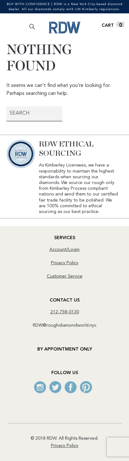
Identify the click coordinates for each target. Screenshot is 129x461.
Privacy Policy (64, 263)
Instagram (40, 387)
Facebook (71, 387)
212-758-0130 (64, 312)
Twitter (55, 387)
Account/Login (64, 249)
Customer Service (64, 276)
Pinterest (86, 387)
